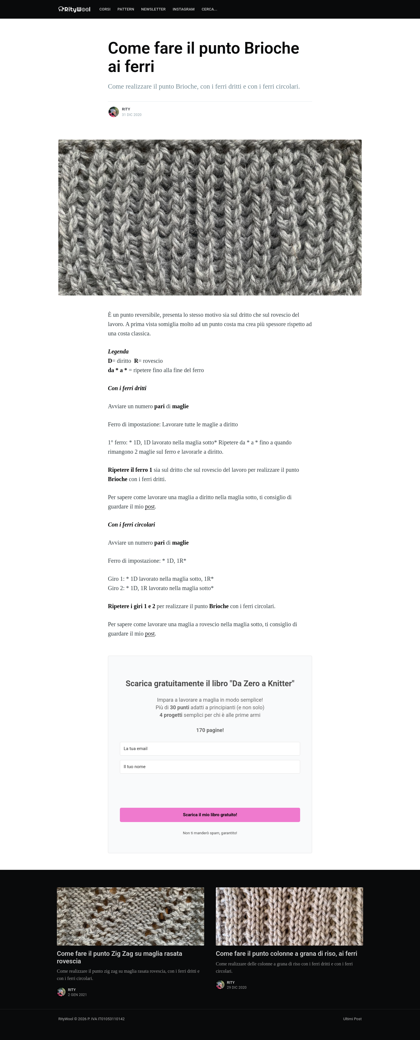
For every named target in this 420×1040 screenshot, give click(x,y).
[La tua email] (210, 749)
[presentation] (164, 789)
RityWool (65, 1019)
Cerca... (209, 9)
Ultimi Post (352, 1019)
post (150, 506)
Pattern (126, 9)
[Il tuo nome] (210, 767)
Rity (126, 109)
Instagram (184, 9)
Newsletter (153, 9)
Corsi (105, 9)
